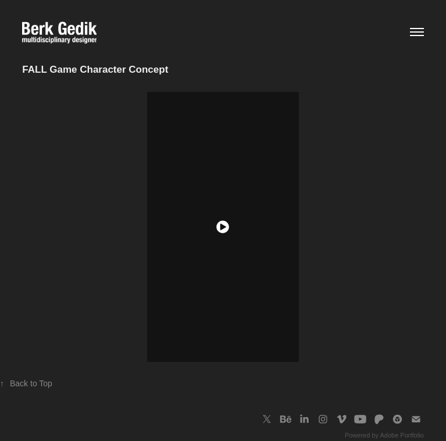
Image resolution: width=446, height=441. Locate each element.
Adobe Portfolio (401, 435)
